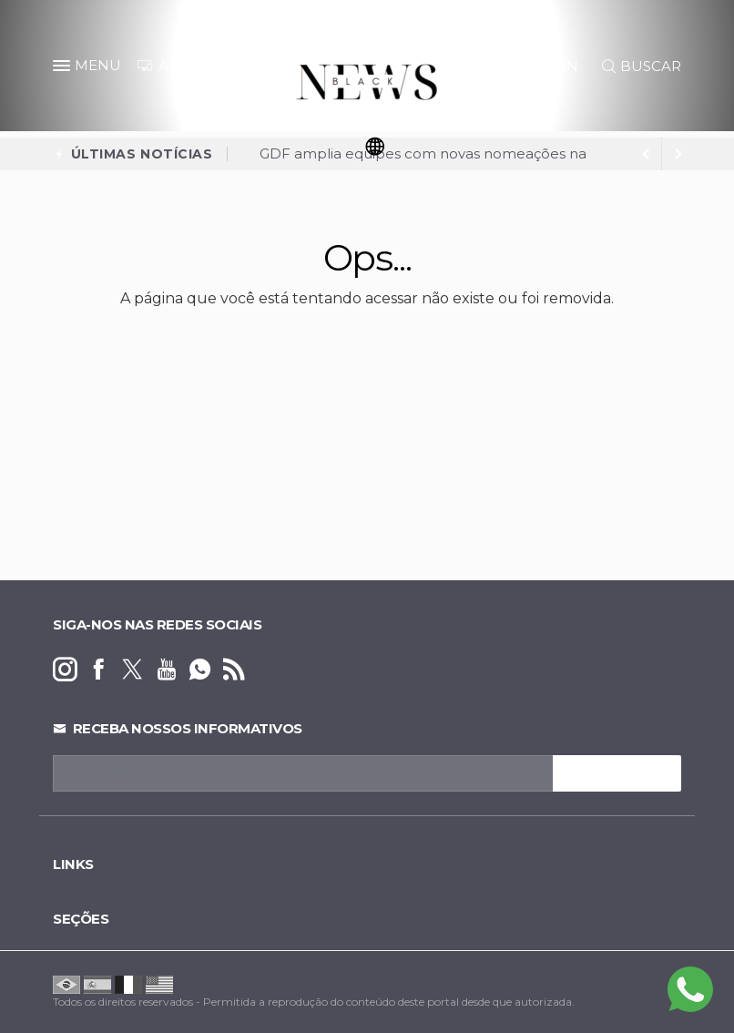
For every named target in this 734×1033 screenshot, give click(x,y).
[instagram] (65, 670)
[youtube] (166, 670)
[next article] (645, 154)
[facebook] (99, 670)
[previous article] (678, 154)
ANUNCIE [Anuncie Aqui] (182, 66)
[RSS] (233, 670)
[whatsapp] (200, 670)
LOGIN (546, 66)
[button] (64, 69)
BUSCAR (641, 66)
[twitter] (132, 670)
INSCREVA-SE (617, 773)
